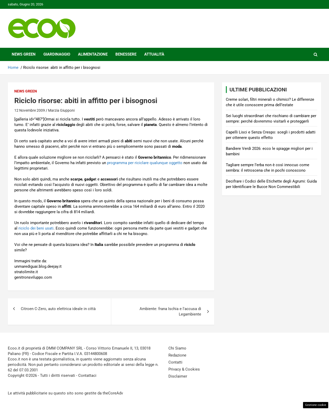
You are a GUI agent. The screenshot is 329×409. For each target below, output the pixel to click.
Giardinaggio (56, 54)
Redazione (177, 355)
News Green (24, 54)
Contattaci (87, 375)
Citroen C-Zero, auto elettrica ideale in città (58, 308)
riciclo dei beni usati (36, 228)
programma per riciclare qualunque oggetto (144, 162)
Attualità (154, 54)
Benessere (125, 54)
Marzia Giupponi (61, 110)
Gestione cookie (315, 405)
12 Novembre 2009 (29, 110)
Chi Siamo (177, 348)
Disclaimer (177, 376)
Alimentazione (93, 54)
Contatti (175, 362)
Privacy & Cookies (184, 369)
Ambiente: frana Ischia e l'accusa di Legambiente (170, 311)
